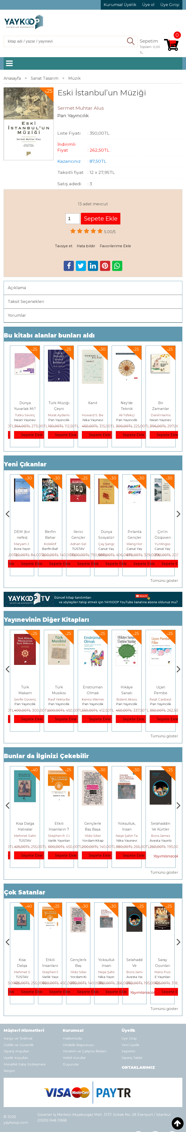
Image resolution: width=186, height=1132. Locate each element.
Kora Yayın (50, 549)
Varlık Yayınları (93, 840)
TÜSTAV (106, 549)
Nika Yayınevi (93, 420)
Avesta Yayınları (167, 977)
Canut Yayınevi (137, 549)
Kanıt (92, 403)
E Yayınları (25, 840)
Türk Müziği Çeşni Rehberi (58, 409)
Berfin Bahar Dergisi (86, 549)
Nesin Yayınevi (25, 420)
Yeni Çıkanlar (25, 464)
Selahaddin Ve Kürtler (164, 966)
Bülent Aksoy (160, 699)
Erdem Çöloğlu (26, 699)
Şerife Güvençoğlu (62, 699)
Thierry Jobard (25, 544)
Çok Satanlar (24, 892)
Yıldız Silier (126, 836)
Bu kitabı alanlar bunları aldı (49, 335)
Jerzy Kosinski (25, 836)
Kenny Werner (127, 699)
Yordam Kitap (127, 840)
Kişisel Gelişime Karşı (22, 538)
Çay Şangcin (136, 544)
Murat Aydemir (59, 415)
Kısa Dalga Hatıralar (50, 966)
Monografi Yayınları (28, 549)
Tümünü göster (164, 580)
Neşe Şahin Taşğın (164, 836)
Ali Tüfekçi (127, 415)
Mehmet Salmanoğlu (64, 836)
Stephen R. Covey (96, 836)
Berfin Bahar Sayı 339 (78, 538)
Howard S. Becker (96, 415)
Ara (131, 41)
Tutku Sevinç (25, 415)
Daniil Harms (160, 415)
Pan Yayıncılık (59, 420)
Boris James (164, 972)
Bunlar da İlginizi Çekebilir (46, 756)
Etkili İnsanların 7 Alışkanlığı (93, 829)
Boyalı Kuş (25, 823)
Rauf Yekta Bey (94, 699)
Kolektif (78, 544)
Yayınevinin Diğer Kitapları (46, 619)
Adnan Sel (106, 544)
